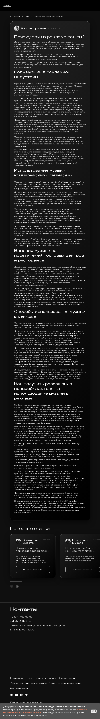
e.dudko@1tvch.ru (20, 621)
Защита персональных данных (26, 702)
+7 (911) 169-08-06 (21, 616)
